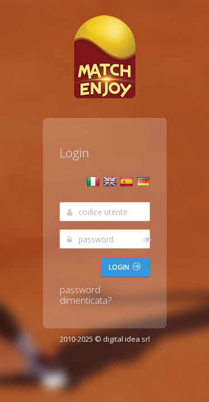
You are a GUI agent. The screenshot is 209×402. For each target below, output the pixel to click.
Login (124, 267)
